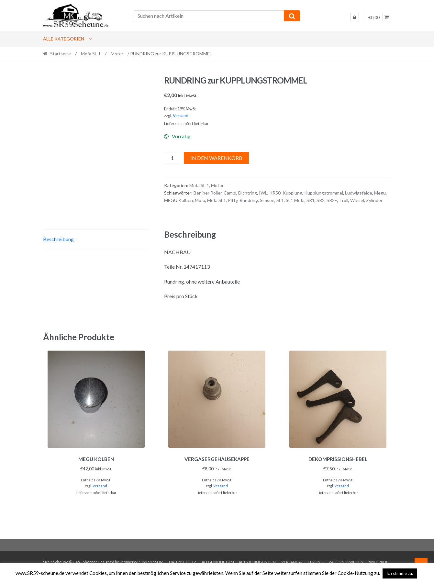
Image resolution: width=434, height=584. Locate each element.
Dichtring (247, 193)
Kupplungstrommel (323, 193)
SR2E (332, 200)
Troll (343, 200)
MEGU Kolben (178, 200)
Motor (117, 53)
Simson (267, 200)
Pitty (233, 200)
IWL (263, 193)
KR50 (275, 193)
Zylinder (374, 200)
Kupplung (292, 193)
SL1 (280, 200)
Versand (180, 115)
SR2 (321, 200)
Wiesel (357, 200)
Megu (380, 193)
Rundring (248, 200)
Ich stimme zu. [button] (399, 573)
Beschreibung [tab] (58, 252)
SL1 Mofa (295, 200)
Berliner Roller (208, 193)
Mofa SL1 (216, 200)
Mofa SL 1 (91, 53)
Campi (230, 193)
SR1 (310, 200)
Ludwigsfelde (358, 193)
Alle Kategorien (63, 38)
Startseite (60, 53)
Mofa (200, 200)
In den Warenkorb (216, 158)
